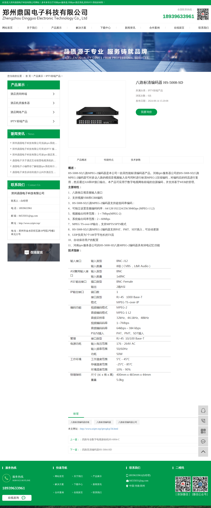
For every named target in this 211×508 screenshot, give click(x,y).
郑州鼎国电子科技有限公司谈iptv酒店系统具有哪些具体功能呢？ (34, 154)
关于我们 (32, 27)
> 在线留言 (77, 492)
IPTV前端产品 (53, 76)
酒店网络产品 (18, 112)
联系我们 (203, 27)
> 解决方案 (58, 484)
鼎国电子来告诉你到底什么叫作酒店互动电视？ (34, 172)
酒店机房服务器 (20, 102)
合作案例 (154, 27)
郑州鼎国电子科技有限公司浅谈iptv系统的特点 (34, 143)
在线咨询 (13, 497)
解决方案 (81, 27)
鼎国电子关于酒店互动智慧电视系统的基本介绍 (34, 160)
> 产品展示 (96, 476)
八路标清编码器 (104, 422)
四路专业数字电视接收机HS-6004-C (101, 439)
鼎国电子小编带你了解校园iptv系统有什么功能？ (34, 166)
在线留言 (179, 27)
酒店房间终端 (18, 93)
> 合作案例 (58, 492)
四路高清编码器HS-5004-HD (97, 449)
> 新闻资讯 (96, 484)
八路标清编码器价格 (80, 422)
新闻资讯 (130, 27)
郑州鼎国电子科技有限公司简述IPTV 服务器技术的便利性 (34, 149)
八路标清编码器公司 (127, 422)
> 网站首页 (58, 476)
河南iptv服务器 (60, 2)
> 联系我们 (96, 492)
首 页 (28, 76)
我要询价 (146, 111)
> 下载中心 (77, 484)
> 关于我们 (77, 476)
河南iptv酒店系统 (76, 2)
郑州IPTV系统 (90, 2)
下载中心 (105, 27)
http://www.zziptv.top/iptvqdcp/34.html (99, 429)
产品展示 (56, 27)
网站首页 (7, 27)
